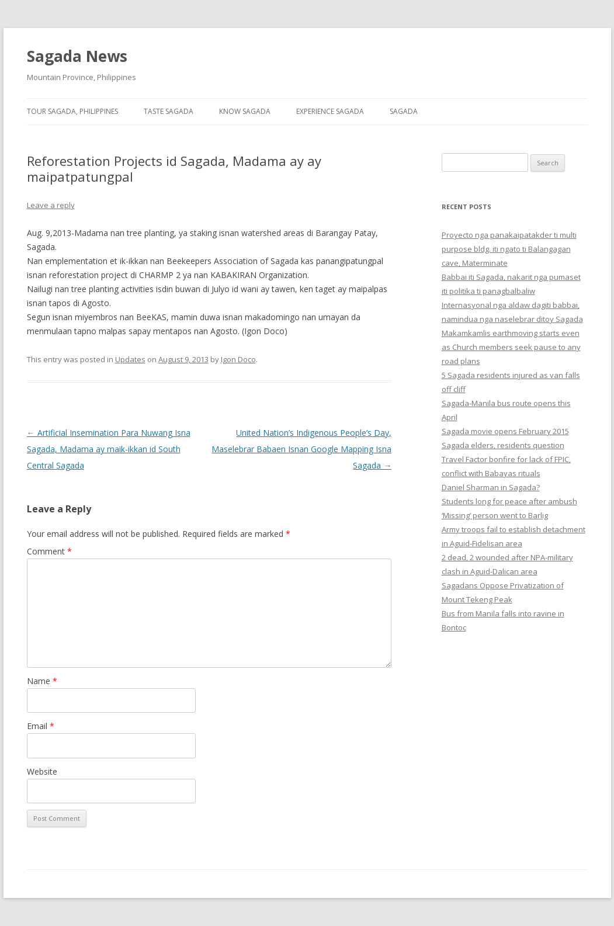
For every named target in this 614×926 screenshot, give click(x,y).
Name (42, 680)
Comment (49, 551)
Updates (130, 359)
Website (42, 771)
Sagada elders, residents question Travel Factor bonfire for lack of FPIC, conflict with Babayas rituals (506, 459)
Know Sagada (244, 111)
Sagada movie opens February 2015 (505, 431)
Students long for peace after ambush (509, 501)
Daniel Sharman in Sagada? (491, 487)
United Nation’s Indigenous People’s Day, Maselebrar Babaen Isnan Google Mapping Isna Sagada (301, 449)
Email (40, 725)
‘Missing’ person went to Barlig (495, 515)
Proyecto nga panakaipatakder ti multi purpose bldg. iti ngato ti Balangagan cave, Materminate (509, 249)
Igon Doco (238, 359)
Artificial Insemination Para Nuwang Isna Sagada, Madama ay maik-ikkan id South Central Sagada (108, 449)
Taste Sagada (168, 111)
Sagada (404, 111)
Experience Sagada (330, 111)
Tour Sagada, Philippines (72, 111)
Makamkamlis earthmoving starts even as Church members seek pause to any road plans (511, 347)
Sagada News (77, 56)
